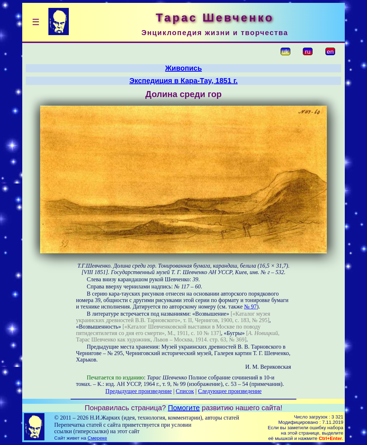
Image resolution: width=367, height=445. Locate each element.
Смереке (97, 438)
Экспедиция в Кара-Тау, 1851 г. (183, 81)
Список (185, 391)
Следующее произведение (229, 391)
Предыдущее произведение (138, 391)
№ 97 (250, 306)
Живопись (183, 68)
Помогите (184, 408)
